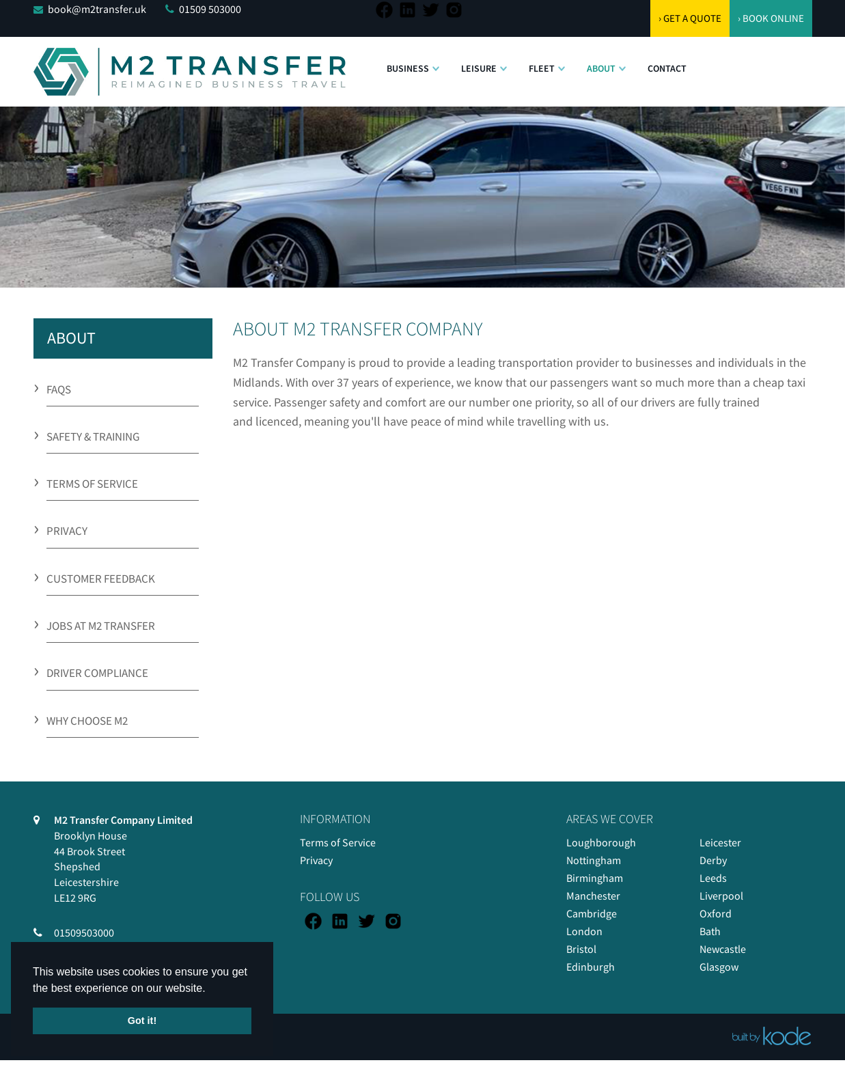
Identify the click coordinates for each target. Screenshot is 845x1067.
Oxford (715, 913)
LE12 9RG (75, 897)
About (601, 68)
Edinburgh (590, 966)
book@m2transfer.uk (97, 9)
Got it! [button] (142, 1020)
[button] (436, 61)
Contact (667, 68)
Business (408, 68)
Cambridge (591, 913)
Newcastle (722, 949)
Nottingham (593, 860)
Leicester (720, 842)
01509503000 (84, 932)
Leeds (713, 878)
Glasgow (718, 966)
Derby (713, 860)
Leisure (479, 68)
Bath (710, 931)
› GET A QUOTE (690, 18)
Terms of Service (338, 842)
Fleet (542, 68)
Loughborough (601, 842)
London (584, 931)
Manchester (593, 895)
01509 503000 (210, 9)
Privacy (316, 860)
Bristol (581, 949)
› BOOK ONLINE (771, 18)
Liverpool (721, 895)
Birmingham (594, 878)
